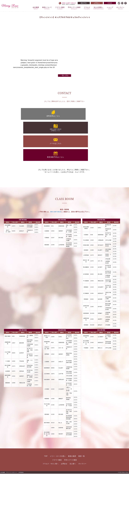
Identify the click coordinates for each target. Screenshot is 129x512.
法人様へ (73, 502)
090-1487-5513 (55, 250)
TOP (46, 494)
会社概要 (2, 510)
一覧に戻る (65, 156)
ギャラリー (82, 502)
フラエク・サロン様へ (51, 502)
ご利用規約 (21, 510)
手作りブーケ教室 (70, 498)
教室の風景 (72, 494)
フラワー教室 (57, 498)
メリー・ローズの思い (58, 494)
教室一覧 (81, 494)
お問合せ (64, 502)
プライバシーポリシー (11, 510)
